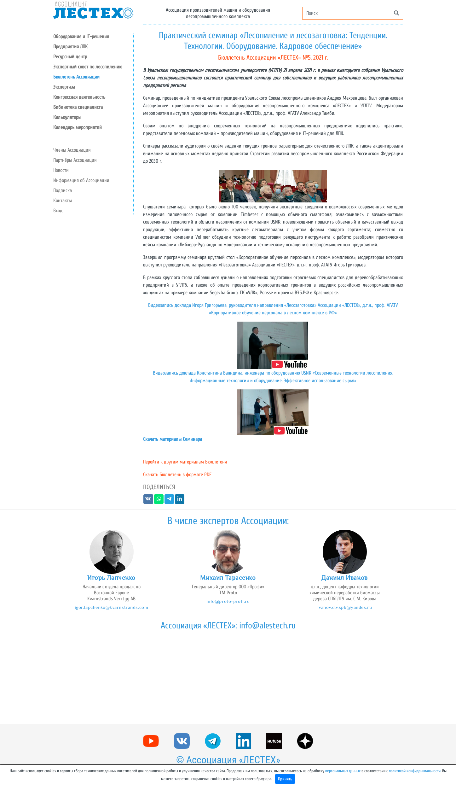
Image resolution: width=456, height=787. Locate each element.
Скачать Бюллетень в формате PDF (177, 474)
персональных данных (343, 771)
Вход (57, 210)
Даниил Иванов (344, 577)
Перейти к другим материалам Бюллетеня (185, 462)
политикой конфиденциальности (415, 771)
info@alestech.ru (267, 626)
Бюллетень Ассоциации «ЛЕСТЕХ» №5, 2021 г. (273, 57)
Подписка (62, 190)
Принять (285, 779)
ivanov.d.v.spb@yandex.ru (344, 607)
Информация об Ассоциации (81, 180)
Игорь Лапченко (111, 577)
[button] (93, 57)
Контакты (62, 200)
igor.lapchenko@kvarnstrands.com (111, 607)
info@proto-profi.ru (228, 601)
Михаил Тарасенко (228, 577)
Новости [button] (61, 170)
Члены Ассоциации (72, 150)
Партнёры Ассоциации (75, 160)
